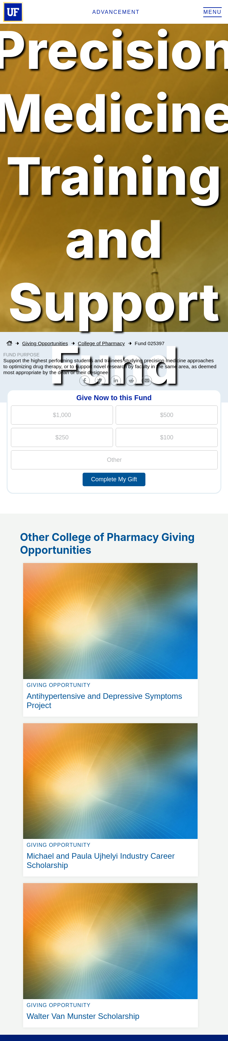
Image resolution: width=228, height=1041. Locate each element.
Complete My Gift (114, 479)
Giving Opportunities (45, 343)
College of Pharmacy (101, 343)
